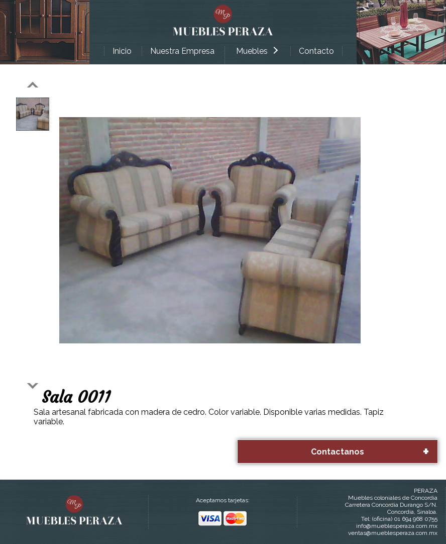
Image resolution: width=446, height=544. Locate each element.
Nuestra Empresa (182, 51)
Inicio (122, 51)
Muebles (257, 51)
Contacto (316, 51)
